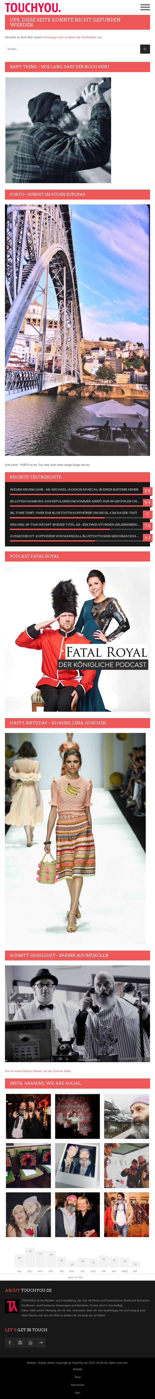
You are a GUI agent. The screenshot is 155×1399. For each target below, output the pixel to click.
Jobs (77, 1392)
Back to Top (75, 1277)
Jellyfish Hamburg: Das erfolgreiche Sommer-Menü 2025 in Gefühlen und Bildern (77, 501)
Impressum (77, 1385)
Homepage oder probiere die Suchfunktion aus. (72, 37)
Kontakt (77, 1369)
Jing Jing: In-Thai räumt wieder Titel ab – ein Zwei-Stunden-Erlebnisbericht (77, 524)
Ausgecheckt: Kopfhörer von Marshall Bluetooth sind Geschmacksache (76, 536)
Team (77, 1377)
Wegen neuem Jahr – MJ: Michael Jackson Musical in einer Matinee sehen (74, 489)
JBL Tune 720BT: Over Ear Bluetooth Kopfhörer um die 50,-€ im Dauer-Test (73, 512)
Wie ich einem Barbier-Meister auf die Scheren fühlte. (38, 1071)
